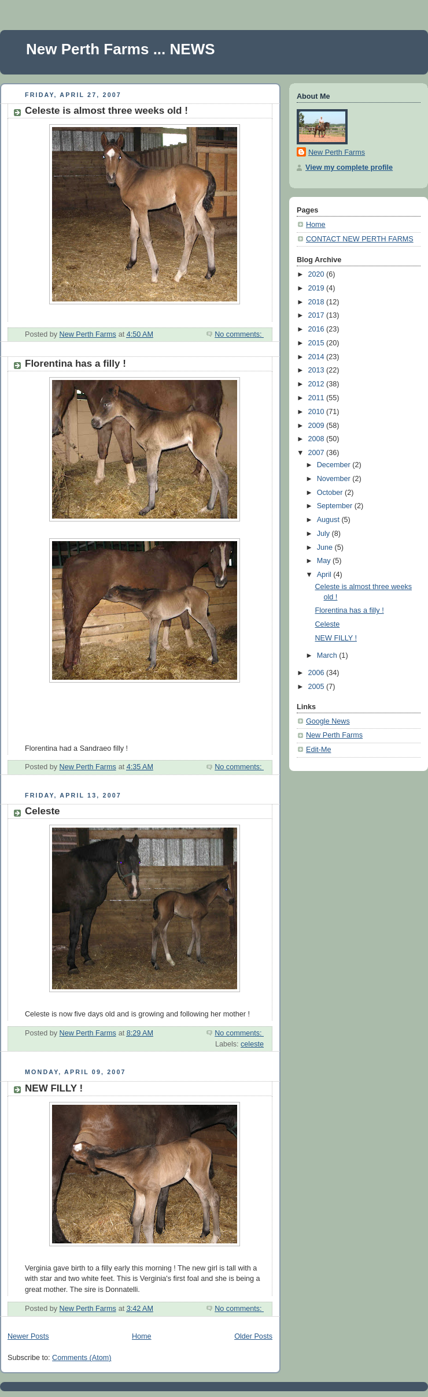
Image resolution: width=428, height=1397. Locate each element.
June (326, 547)
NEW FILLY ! (54, 1088)
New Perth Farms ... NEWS (120, 49)
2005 (317, 687)
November (335, 479)
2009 (317, 426)
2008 (317, 439)
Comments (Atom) (81, 1358)
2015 (317, 343)
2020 (317, 274)
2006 (317, 673)
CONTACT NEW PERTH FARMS (360, 239)
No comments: (239, 334)
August (329, 520)
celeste (252, 1044)
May (325, 561)
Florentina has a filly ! (75, 363)
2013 (317, 370)
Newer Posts (28, 1336)
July (324, 534)
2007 (317, 453)
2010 (317, 412)
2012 (317, 384)
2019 (317, 288)
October (331, 493)
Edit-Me (318, 750)
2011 (317, 398)
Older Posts (253, 1336)
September (336, 506)
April (325, 575)
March (328, 655)
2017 (317, 315)
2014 (317, 357)
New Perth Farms (336, 152)
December (335, 465)
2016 (317, 329)
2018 (317, 302)
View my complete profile (349, 167)
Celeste (42, 811)
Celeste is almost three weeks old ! (106, 110)
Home (142, 1336)
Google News (328, 721)
